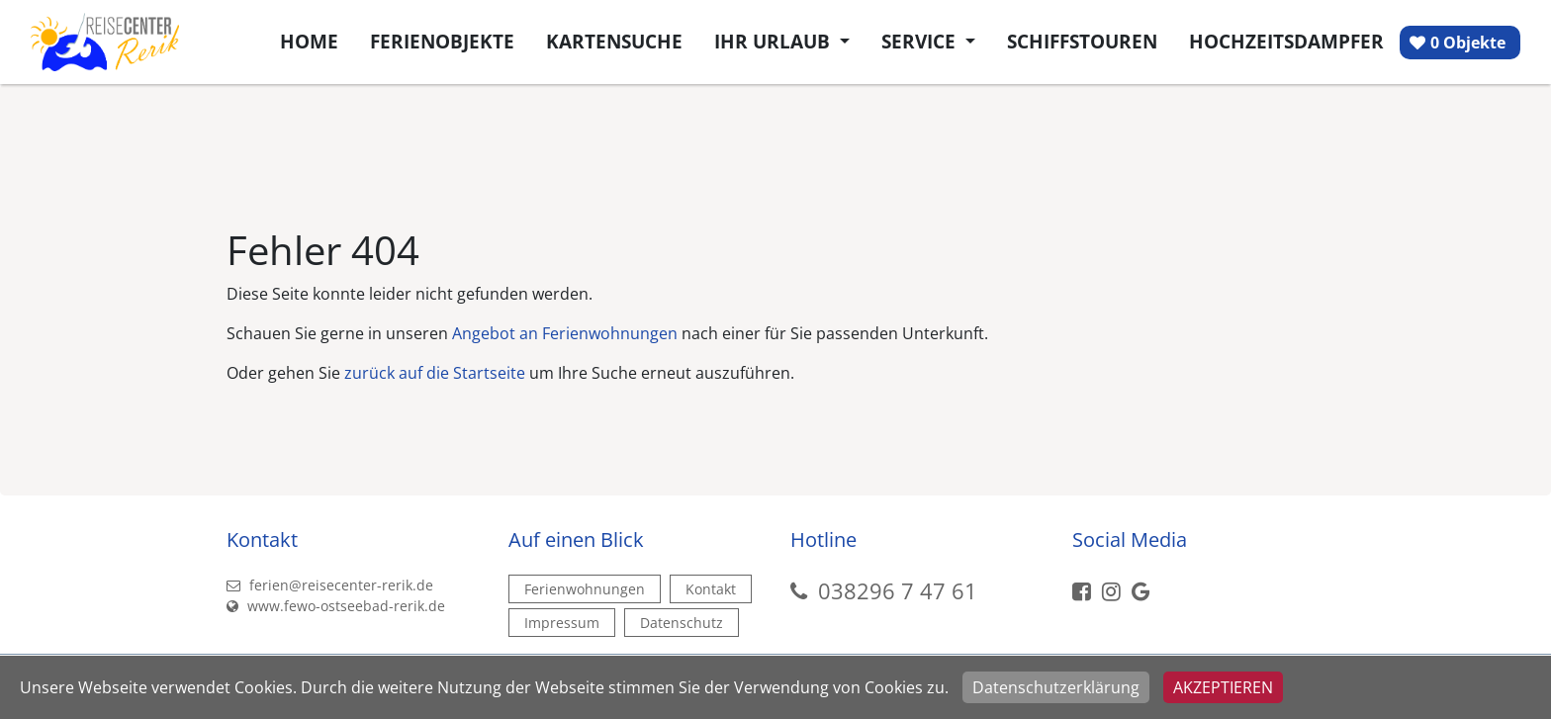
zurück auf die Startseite (434, 373)
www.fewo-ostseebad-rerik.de (336, 605)
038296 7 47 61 (897, 590)
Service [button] (920, 41)
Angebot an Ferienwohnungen (565, 333)
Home (309, 41)
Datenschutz (681, 622)
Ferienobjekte (442, 41)
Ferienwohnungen (584, 589)
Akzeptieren (1223, 687)
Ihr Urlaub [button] (774, 41)
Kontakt (710, 589)
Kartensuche (614, 41)
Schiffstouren (1082, 41)
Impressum (561, 622)
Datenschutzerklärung (1056, 687)
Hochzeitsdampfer (1286, 41)
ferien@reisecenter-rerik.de (330, 585)
